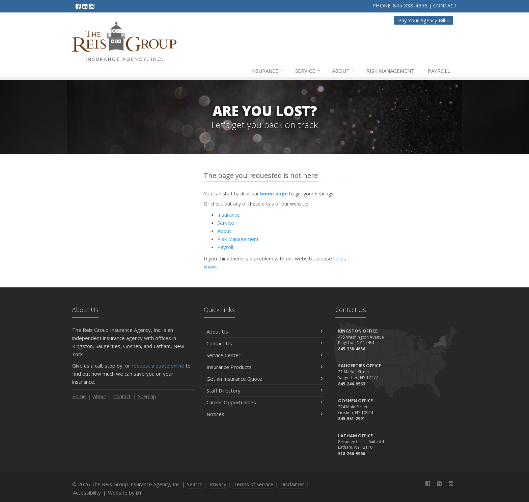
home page (274, 193)
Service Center (264, 355)
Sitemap (147, 396)
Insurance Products (264, 367)
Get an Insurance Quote (264, 378)
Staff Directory (264, 390)
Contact (122, 396)
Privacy (218, 484)
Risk (390, 70)
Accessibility (87, 492)
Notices (264, 414)
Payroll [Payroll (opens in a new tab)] (439, 70)
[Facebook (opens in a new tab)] (78, 6)
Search (194, 484)
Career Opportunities (264, 402)
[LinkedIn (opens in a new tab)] (84, 6)
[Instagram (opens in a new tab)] (91, 6)
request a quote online (158, 365)
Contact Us (264, 343)
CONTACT (445, 5)
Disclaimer (292, 484)
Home (79, 396)
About (344, 70)
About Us (264, 331)
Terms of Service (253, 484)
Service (308, 70)
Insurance (267, 70)
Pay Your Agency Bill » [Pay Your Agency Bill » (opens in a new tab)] (423, 20)
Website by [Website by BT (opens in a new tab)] (125, 492)
